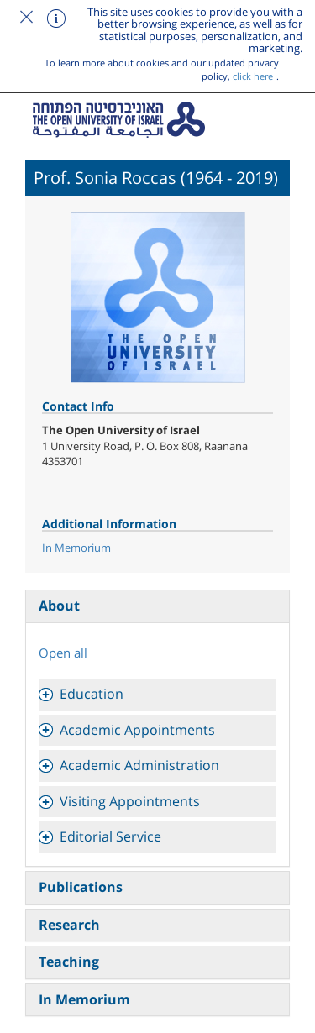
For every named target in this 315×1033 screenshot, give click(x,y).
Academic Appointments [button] (137, 730)
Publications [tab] (81, 887)
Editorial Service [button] (110, 836)
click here (253, 76)
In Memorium (76, 547)
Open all (63, 652)
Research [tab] (69, 924)
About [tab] (59, 605)
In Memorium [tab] (84, 999)
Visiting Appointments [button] (130, 801)
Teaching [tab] (69, 961)
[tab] (157, 695)
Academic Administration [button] (139, 765)
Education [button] (91, 693)
